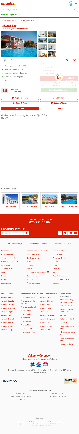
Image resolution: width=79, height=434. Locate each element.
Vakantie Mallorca (27, 325)
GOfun (29, 269)
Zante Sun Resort (66, 306)
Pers (54, 272)
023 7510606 (21, 400)
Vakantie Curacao (7, 304)
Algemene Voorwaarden (9, 261)
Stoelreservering (33, 258)
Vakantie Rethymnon (47, 319)
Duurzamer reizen (33, 254)
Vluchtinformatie (7, 269)
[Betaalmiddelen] (10, 381)
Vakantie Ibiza (26, 310)
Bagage (3, 272)
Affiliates (30, 279)
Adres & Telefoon (7, 254)
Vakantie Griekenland (8, 319)
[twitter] (65, 233)
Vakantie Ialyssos (46, 326)
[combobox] (39, 9)
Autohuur (4, 279)
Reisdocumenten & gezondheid (38, 251)
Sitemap (56, 283)
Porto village (64, 322)
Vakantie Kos (25, 318)
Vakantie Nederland (8, 308)
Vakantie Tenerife (27, 328)
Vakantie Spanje (7, 326)
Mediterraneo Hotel (67, 319)
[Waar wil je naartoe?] (39, 9)
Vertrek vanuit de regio (61, 279)
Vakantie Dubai (26, 314)
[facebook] (60, 233)
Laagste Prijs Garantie (60, 251)
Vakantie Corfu (45, 308)
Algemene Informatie (8, 258)
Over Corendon (6, 251)
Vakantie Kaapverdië (28, 297)
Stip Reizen (31, 265)
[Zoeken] (75, 9)
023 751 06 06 (39, 222)
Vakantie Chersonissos (48, 315)
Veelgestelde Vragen (8, 265)
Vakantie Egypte (7, 312)
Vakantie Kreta (26, 321)
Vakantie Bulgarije (7, 301)
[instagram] (70, 233)
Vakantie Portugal (7, 322)
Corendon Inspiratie (34, 276)
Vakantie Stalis (45, 330)
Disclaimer (56, 265)
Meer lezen (9, 80)
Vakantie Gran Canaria (28, 307)
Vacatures (56, 269)
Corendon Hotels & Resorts (36, 272)
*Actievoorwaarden (34, 283)
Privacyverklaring (59, 258)
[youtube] (75, 233)
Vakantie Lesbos (46, 322)
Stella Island (64, 315)
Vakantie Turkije (7, 330)
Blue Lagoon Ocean (66, 344)
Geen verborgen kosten (11, 14)
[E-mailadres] (12, 233)
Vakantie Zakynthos (28, 332)
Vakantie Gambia (7, 315)
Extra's (3, 276)
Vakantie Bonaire (7, 297)
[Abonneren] (26, 233)
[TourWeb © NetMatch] (39, 418)
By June (29, 261)
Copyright (56, 261)
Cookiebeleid (57, 254)
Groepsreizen (6, 283)
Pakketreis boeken (59, 276)
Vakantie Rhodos (46, 304)
